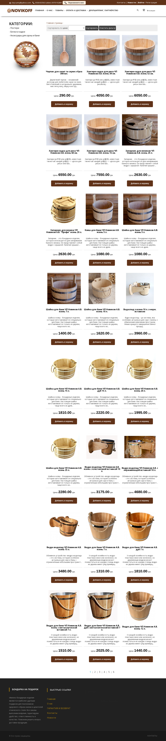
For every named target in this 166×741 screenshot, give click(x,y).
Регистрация (151, 2)
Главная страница (54, 23)
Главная (39, 11)
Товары (59, 11)
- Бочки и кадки (17, 31)
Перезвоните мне (74, 3)
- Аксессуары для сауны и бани (24, 35)
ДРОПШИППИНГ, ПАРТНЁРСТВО (103, 11)
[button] (149, 10)
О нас (50, 11)
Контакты (121, 2)
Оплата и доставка (76, 11)
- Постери (14, 28)
